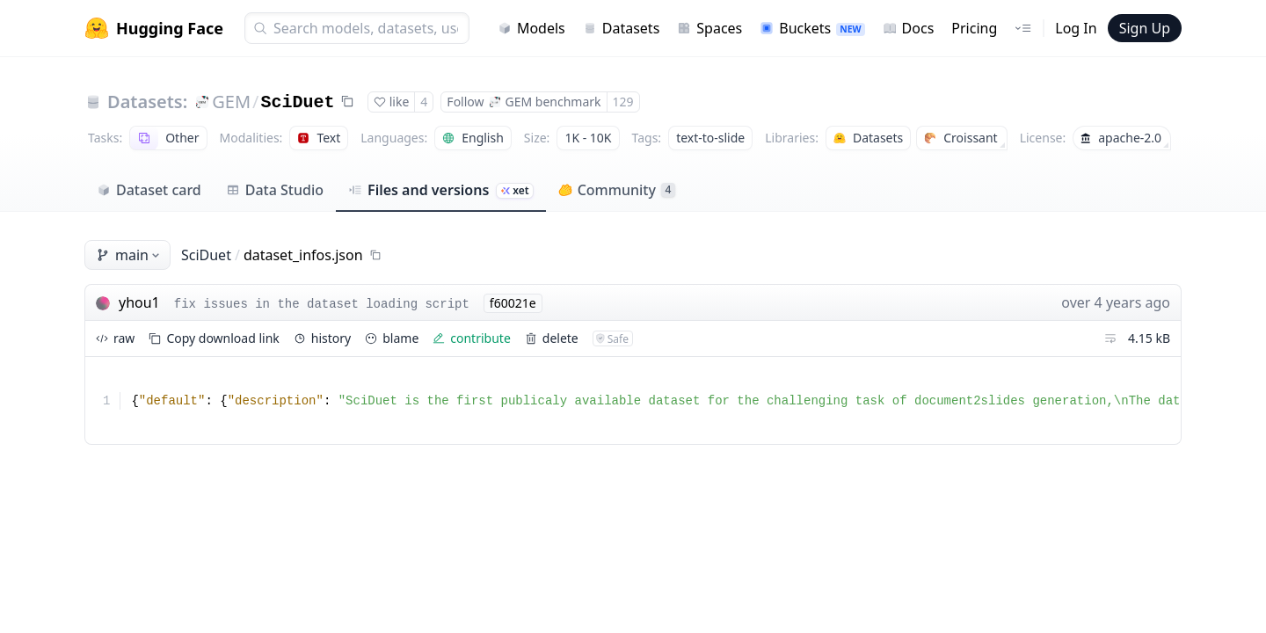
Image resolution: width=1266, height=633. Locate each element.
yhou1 (139, 302)
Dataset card (149, 190)
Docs (909, 28)
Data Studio (275, 190)
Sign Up (1144, 28)
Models (531, 28)
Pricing (974, 28)
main (129, 255)
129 (623, 101)
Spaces (709, 28)
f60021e (513, 303)
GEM (231, 101)
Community (616, 190)
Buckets (812, 28)
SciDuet (298, 102)
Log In (1075, 28)
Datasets (621, 28)
